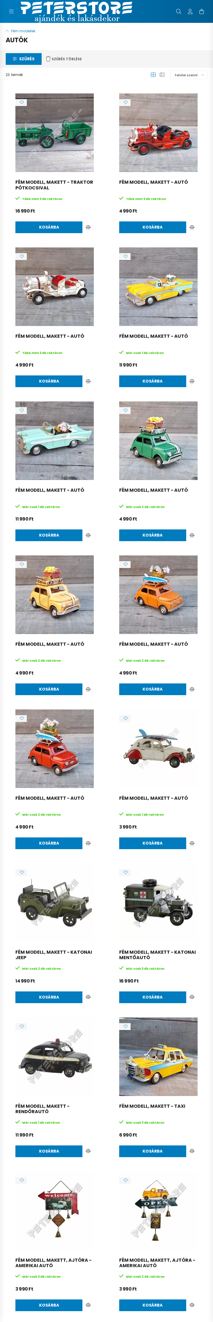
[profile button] (190, 11)
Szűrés (27, 59)
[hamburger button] (11, 11)
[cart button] (201, 11)
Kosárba (49, 227)
